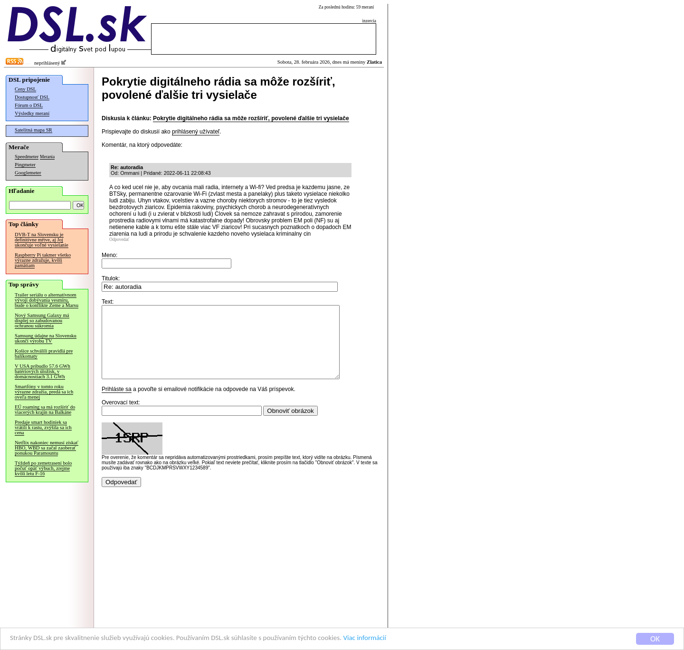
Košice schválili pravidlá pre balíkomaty (44, 353)
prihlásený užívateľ (195, 131)
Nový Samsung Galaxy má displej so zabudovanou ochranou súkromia (42, 320)
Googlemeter (28, 172)
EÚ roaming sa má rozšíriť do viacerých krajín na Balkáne (45, 409)
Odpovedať (119, 239)
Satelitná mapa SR (33, 130)
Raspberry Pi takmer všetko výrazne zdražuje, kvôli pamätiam (43, 260)
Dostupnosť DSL (32, 97)
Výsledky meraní (32, 113)
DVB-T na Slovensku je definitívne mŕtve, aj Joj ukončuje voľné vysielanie (41, 240)
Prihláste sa (117, 403)
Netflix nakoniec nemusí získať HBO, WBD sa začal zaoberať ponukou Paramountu (46, 448)
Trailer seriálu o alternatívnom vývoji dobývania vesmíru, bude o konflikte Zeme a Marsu (46, 300)
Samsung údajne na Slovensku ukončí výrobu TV (45, 338)
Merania (47, 156)
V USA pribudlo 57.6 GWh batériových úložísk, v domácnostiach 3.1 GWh (42, 371)
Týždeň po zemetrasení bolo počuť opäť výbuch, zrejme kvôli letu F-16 (43, 468)
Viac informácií (410, 639)
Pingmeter (25, 164)
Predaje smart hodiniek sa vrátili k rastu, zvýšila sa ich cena (43, 427)
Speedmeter (26, 156)
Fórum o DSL (29, 105)
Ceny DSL (25, 89)
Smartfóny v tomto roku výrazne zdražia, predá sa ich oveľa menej (44, 392)
